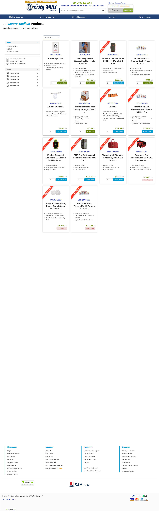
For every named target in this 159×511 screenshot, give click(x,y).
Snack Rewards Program (92, 451)
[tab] (22, 42)
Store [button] (9, 42)
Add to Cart (62, 83)
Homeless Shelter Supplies (92, 471)
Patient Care (126, 459)
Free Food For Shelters (91, 468)
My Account (65, 6)
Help (94, 6)
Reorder (85, 6)
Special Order (118, 83)
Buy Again (100, 6)
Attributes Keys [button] (13, 125)
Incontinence (126, 462)
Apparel (111, 17)
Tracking (73, 6)
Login (9, 451)
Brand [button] (9, 69)
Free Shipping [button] (12, 110)
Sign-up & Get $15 (89, 453)
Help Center (49, 453)
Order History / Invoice (14, 468)
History (79, 6)
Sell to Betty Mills (50, 462)
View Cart (128, 10)
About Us (48, 451)
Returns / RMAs (12, 474)
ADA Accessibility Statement (54, 465)
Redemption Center (90, 459)
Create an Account (120, 3)
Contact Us (48, 456)
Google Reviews (50, 468)
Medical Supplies (16, 17)
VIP (90, 6)
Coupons (86, 462)
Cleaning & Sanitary (48, 17)
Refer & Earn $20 (89, 456)
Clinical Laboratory (79, 17)
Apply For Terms (12, 462)
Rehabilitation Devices (129, 456)
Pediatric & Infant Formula (130, 465)
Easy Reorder (11, 465)
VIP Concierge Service (52, 459)
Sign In (110, 3)
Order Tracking (12, 471)
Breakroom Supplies (128, 471)
